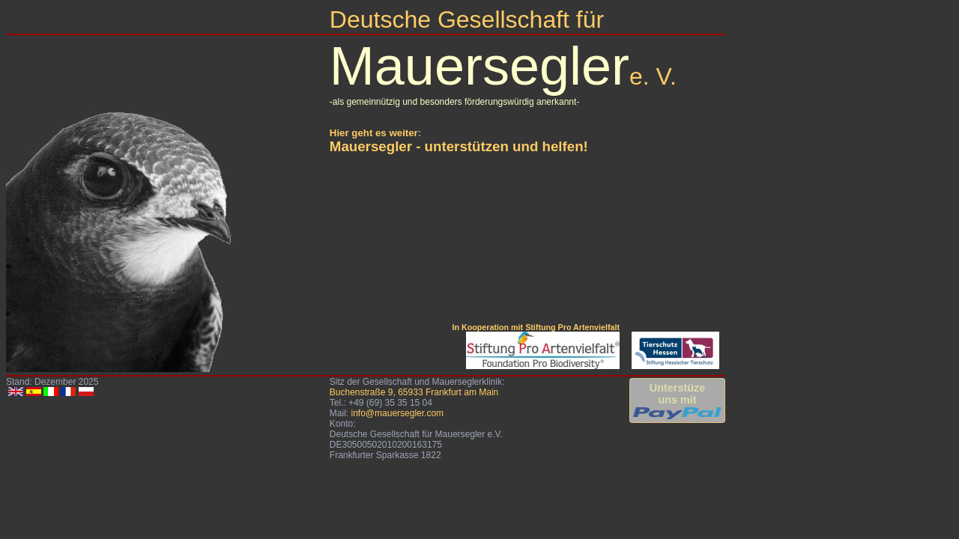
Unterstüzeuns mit (677, 400)
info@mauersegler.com (397, 413)
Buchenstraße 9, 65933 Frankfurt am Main (414, 392)
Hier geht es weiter (374, 132)
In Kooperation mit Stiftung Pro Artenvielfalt (536, 327)
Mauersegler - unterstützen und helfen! (459, 146)
